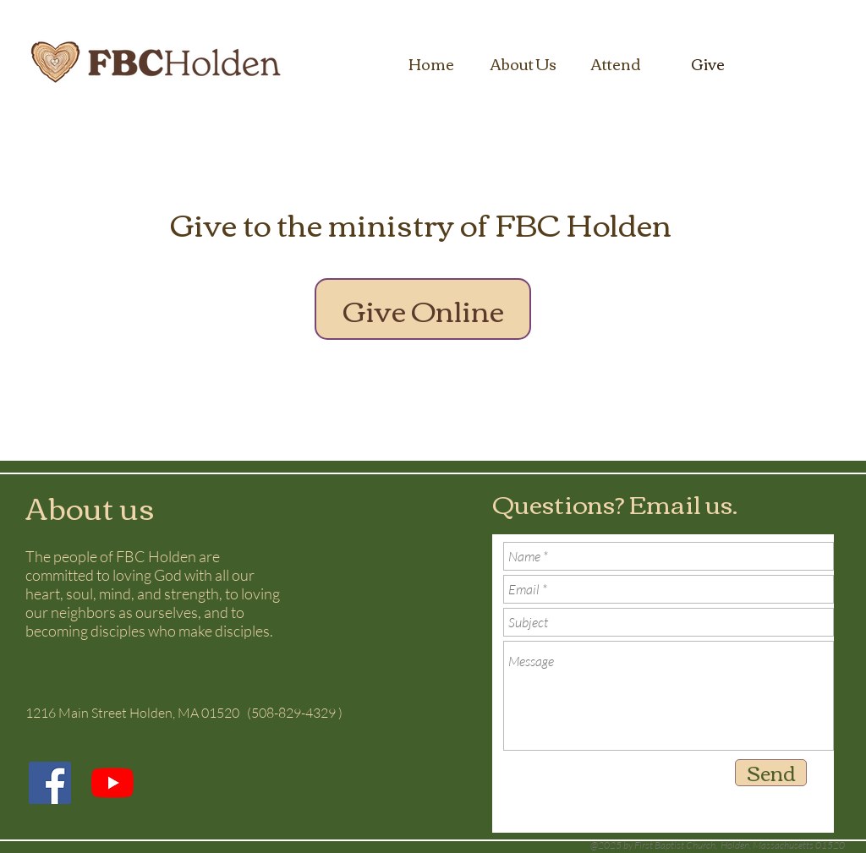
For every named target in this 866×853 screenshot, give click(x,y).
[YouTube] (112, 783)
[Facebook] (50, 783)
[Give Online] (423, 309)
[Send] (771, 772)
